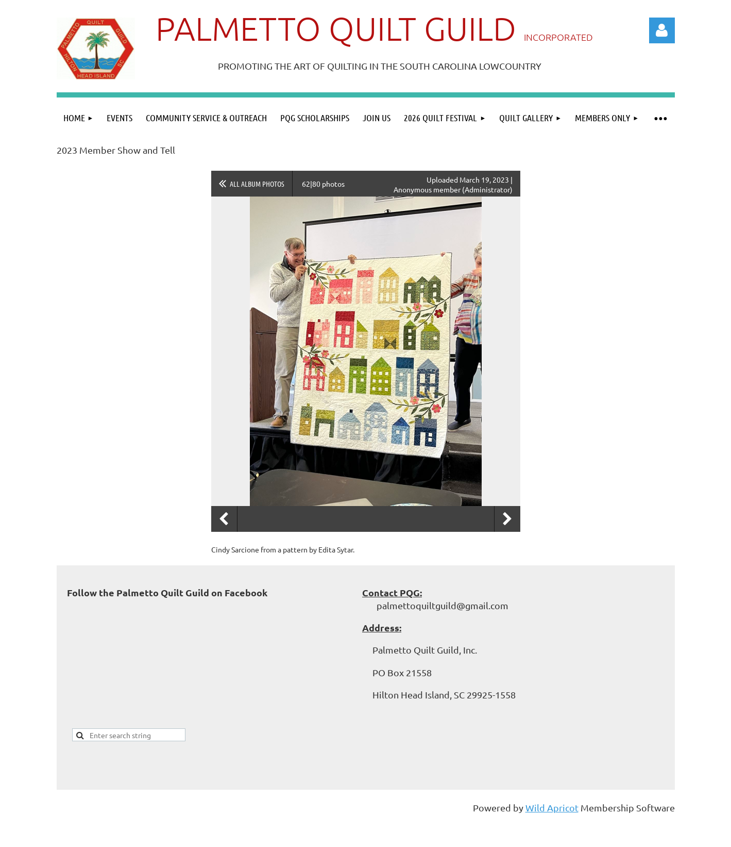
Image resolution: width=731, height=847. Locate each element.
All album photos (257, 183)
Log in (662, 30)
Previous (224, 519)
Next (507, 519)
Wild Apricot (552, 807)
